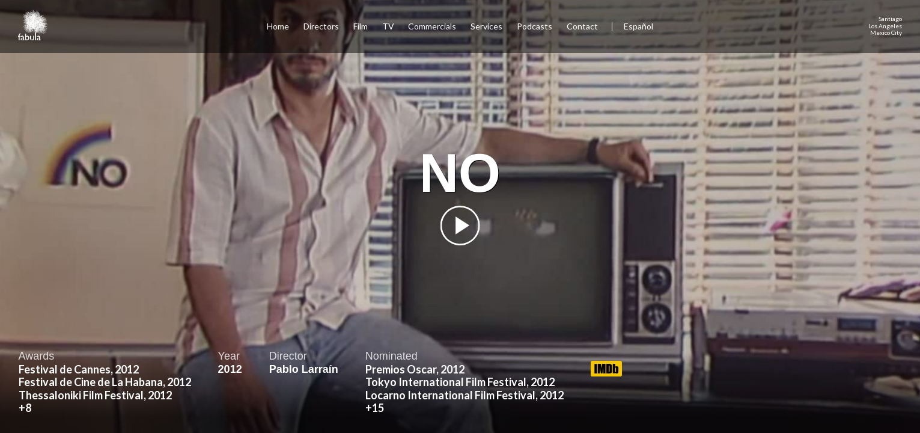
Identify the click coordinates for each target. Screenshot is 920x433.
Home (278, 26)
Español (638, 26)
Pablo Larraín (303, 369)
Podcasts (534, 26)
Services (486, 26)
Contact (583, 26)
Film (360, 26)
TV (388, 26)
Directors (321, 26)
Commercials (432, 26)
